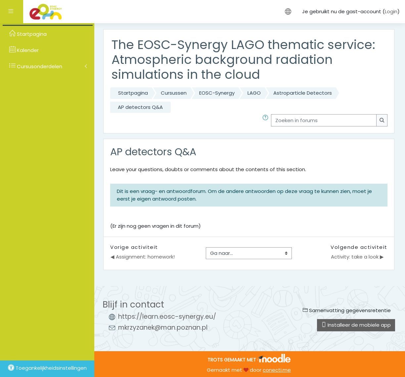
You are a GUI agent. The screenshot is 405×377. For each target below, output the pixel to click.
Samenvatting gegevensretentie (347, 310)
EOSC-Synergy (217, 92)
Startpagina (133, 92)
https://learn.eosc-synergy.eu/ (167, 316)
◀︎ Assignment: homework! (143, 256)
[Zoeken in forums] (324, 120)
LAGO (254, 92)
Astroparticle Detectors (302, 92)
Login (391, 11)
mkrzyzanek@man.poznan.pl (162, 327)
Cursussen (174, 92)
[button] (266, 120)
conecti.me (277, 369)
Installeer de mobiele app (356, 324)
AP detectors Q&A (140, 107)
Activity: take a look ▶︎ (357, 256)
